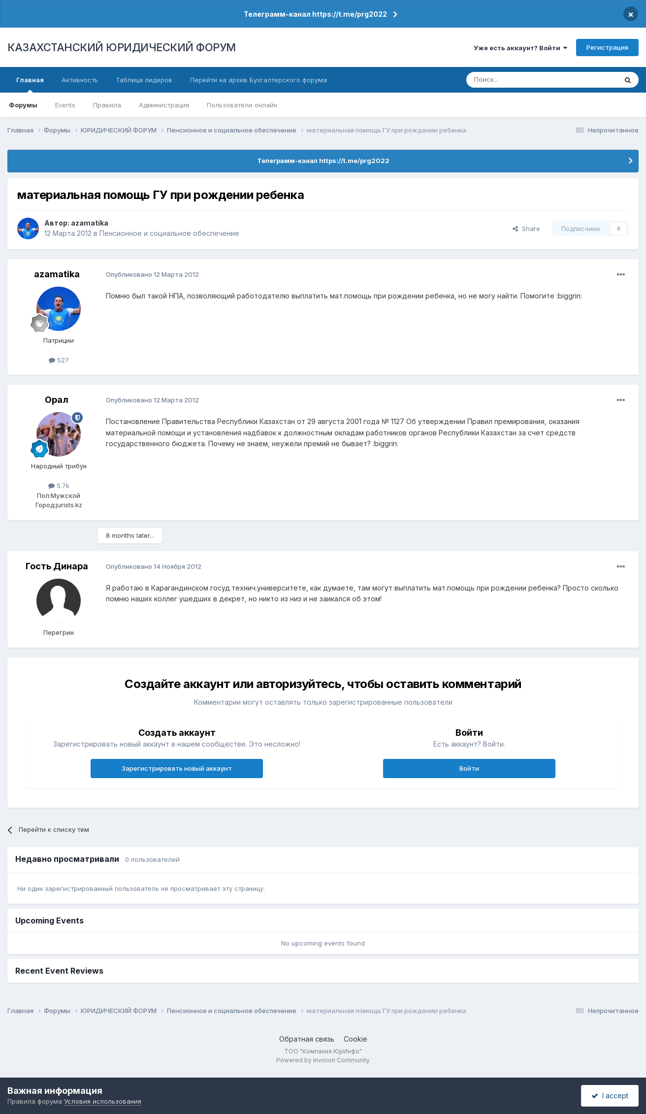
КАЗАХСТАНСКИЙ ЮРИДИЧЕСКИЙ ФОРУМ (121, 47)
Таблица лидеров (144, 80)
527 (59, 360)
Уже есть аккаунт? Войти (520, 48)
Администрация (164, 105)
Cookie (355, 1039)
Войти (469, 768)
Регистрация (607, 47)
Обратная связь (306, 1039)
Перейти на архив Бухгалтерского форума (258, 80)
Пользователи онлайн (242, 105)
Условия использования (102, 1101)
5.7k (58, 486)
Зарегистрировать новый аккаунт (177, 768)
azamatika (89, 223)
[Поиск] (514, 80)
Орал (56, 399)
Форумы (23, 105)
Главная (30, 84)
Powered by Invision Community (323, 1060)
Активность (80, 80)
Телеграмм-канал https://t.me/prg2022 (315, 14)
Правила (107, 105)
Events (65, 105)
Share (526, 228)
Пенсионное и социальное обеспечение (169, 233)
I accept (609, 1095)
